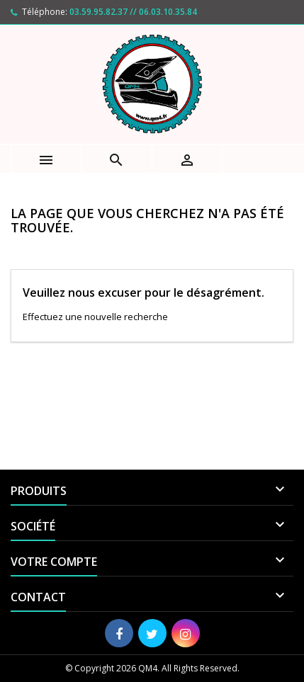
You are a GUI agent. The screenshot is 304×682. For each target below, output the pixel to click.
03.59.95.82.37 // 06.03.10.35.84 (133, 12)
